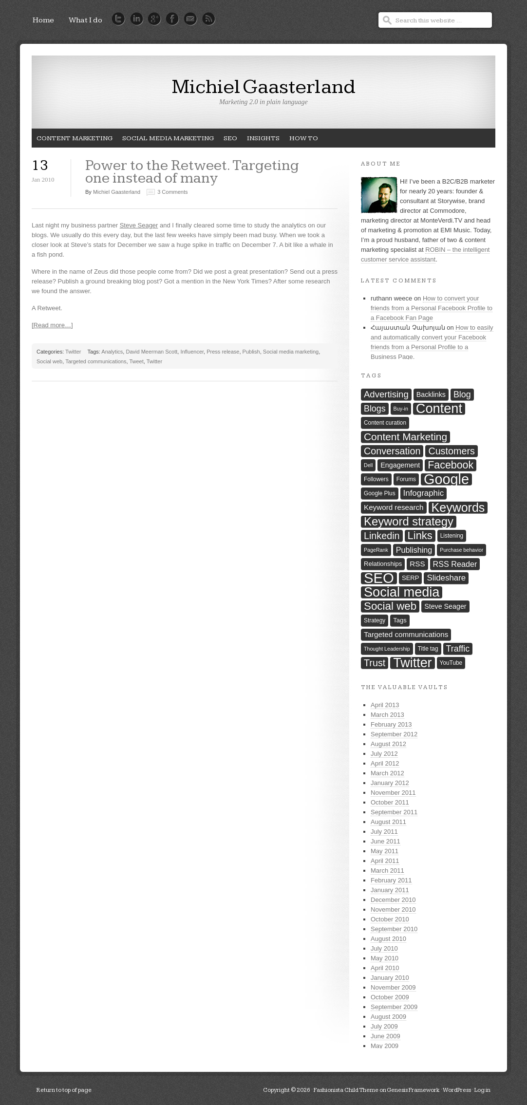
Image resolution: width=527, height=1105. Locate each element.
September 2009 (394, 1007)
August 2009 (388, 1016)
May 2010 (384, 958)
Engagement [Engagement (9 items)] (400, 465)
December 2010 (393, 899)
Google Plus (154, 19)
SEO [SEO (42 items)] (379, 578)
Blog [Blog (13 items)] (462, 394)
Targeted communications (95, 361)
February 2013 (391, 724)
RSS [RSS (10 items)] (417, 564)
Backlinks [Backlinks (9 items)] (431, 394)
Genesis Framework (413, 1090)
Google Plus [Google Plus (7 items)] (379, 493)
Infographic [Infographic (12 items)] (423, 493)
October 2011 (390, 802)
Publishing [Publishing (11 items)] (414, 549)
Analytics (112, 352)
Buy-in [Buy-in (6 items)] (401, 409)
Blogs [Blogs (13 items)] (375, 408)
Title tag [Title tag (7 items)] (428, 648)
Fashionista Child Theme (346, 1090)
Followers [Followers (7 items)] (376, 479)
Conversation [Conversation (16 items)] (392, 451)
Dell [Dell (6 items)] (368, 465)
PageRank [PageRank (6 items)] (376, 550)
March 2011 (387, 870)
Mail (190, 19)
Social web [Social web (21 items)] (390, 606)
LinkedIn (136, 19)
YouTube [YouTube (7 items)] (451, 662)
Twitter (118, 19)
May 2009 (384, 1045)
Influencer (192, 352)
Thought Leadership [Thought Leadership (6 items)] (387, 649)
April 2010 (385, 968)
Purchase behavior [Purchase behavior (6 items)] (461, 550)
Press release (223, 352)
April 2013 (385, 705)
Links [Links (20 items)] (420, 536)
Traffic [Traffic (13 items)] (458, 649)
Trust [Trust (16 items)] (374, 662)
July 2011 (384, 831)
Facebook (172, 19)
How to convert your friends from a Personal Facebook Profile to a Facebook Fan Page (431, 308)
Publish (251, 352)
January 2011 (390, 890)
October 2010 (390, 919)
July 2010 (384, 948)
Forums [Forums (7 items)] (406, 479)
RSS (208, 19)
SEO (228, 141)
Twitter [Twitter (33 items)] (412, 663)
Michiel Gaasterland (264, 87)
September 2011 (394, 812)
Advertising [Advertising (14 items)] (386, 394)
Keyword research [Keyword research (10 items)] (394, 507)
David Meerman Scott (151, 352)
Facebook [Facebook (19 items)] (450, 465)
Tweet (136, 361)
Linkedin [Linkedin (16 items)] (382, 535)
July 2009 (384, 1026)
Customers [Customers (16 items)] (451, 451)
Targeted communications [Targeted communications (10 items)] (406, 634)
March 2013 (387, 714)
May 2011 (384, 851)
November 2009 (393, 987)
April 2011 (385, 860)
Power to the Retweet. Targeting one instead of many (192, 172)
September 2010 (394, 929)
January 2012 (390, 783)
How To (301, 141)
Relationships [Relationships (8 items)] (383, 563)
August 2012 (388, 744)
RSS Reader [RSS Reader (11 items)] (455, 564)
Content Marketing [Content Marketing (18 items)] (405, 436)
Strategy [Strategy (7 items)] (374, 620)
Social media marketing (165, 141)
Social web (49, 361)
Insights (261, 141)
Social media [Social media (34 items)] (401, 592)
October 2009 (390, 997)
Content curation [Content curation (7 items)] (385, 422)
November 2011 (393, 792)
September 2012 (394, 734)
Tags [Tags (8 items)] (400, 620)
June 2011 (385, 841)
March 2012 (387, 773)
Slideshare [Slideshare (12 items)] (446, 577)
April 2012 (385, 763)
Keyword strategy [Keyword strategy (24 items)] (408, 522)
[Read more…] (52, 325)
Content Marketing (72, 141)
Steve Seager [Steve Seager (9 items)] (445, 606)
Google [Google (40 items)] (446, 479)
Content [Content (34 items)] (439, 409)
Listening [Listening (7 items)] (451, 535)
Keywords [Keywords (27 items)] (458, 508)
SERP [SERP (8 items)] (410, 577)
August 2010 (388, 938)
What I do (85, 20)
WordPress (457, 1090)
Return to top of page (64, 1090)
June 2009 (385, 1036)
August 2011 (388, 821)
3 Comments (172, 192)
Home (43, 20)
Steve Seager (139, 225)
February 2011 (391, 880)
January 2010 (390, 977)
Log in (482, 1090)
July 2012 (384, 753)
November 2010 (393, 909)
